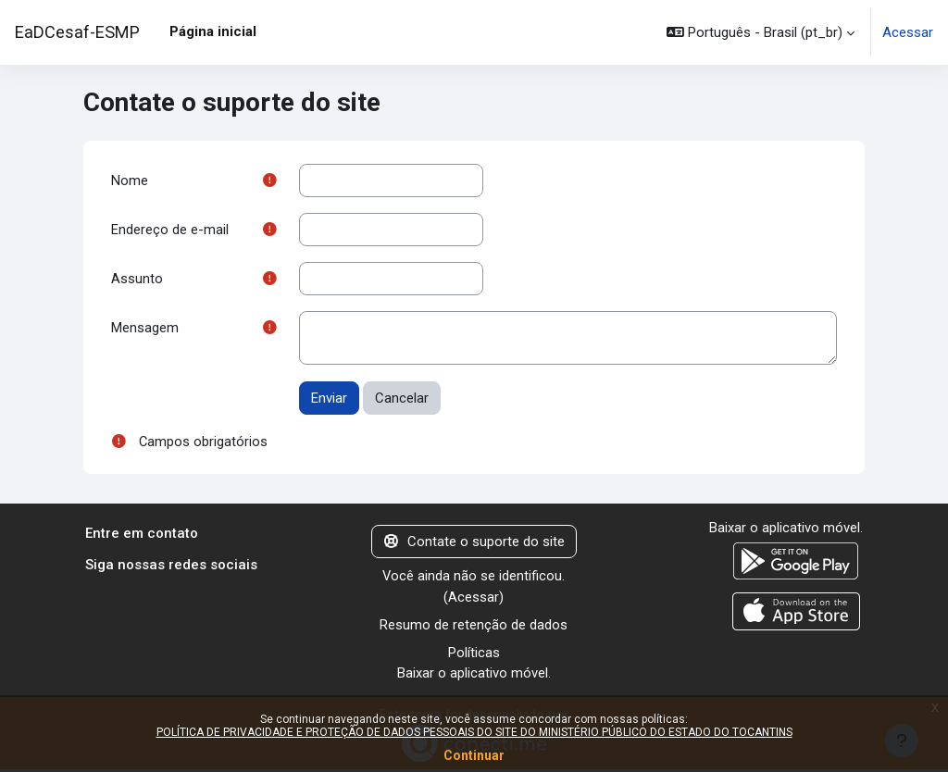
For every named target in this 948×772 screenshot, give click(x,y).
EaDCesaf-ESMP (77, 32)
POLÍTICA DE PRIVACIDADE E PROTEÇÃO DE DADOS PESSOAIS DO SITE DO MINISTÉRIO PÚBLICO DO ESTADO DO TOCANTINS (474, 732)
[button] (761, 32)
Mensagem (145, 328)
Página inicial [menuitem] (212, 31)
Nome (129, 180)
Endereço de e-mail (170, 229)
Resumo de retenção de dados (474, 625)
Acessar (907, 32)
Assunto (137, 278)
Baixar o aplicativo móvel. (474, 674)
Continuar (474, 755)
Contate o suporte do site (474, 542)
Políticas (474, 654)
